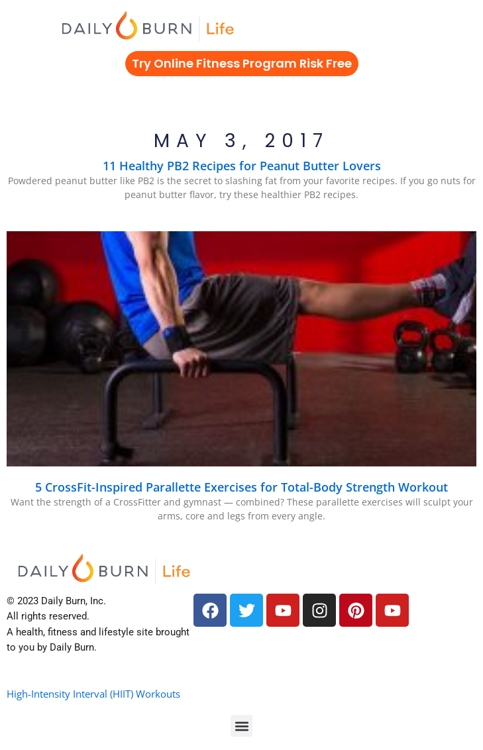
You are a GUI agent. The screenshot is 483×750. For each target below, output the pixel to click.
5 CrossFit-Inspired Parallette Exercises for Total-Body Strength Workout (241, 487)
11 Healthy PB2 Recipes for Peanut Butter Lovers (242, 166)
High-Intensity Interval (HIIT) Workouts (93, 693)
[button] (241, 726)
